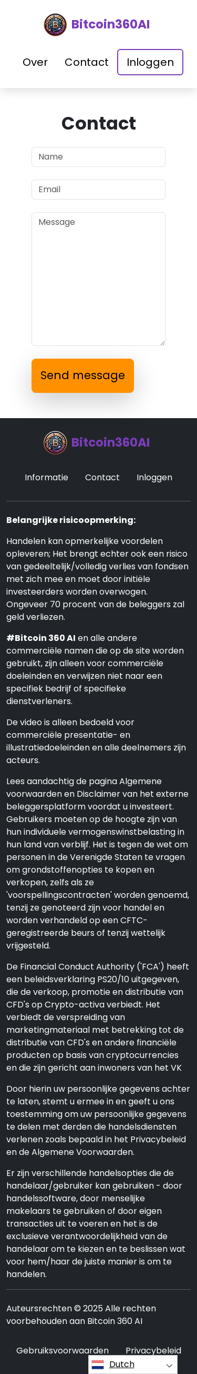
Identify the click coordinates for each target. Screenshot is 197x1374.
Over (35, 62)
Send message (82, 375)
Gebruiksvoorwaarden (62, 1351)
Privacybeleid (153, 1351)
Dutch (112, 1364)
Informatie (46, 477)
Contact (87, 62)
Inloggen (150, 62)
